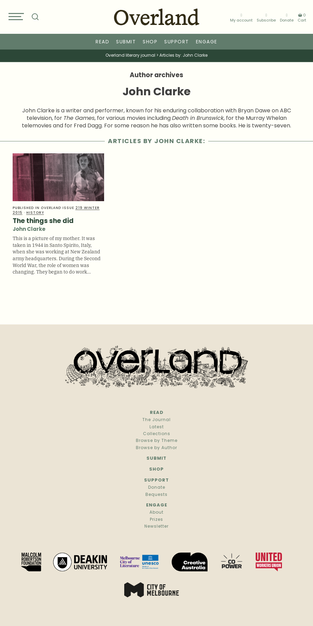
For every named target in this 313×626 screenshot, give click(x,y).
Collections (156, 434)
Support (176, 42)
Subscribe (266, 18)
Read (102, 42)
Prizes (156, 520)
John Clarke (29, 229)
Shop (150, 42)
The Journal (156, 420)
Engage (206, 42)
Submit (126, 42)
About (156, 513)
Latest (157, 427)
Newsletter (156, 527)
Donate (287, 18)
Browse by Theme (156, 441)
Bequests (156, 495)
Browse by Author (156, 448)
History (35, 213)
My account (241, 18)
